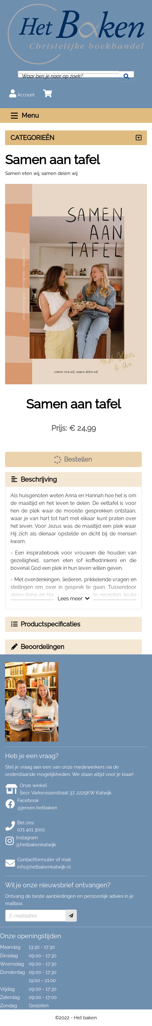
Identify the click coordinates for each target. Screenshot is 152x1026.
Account (22, 93)
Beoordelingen (37, 647)
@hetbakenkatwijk (36, 845)
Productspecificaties (45, 624)
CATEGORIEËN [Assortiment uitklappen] (32, 138)
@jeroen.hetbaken (37, 808)
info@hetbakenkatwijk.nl (44, 867)
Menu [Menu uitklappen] (24, 115)
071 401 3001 (31, 830)
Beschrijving (33, 479)
